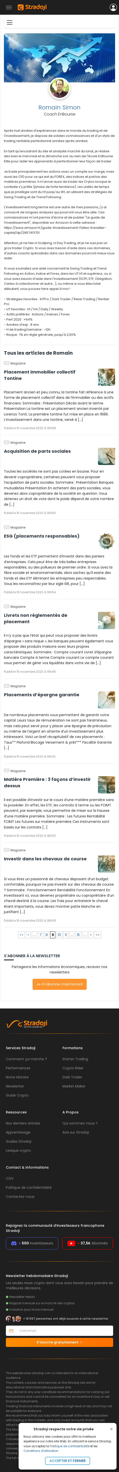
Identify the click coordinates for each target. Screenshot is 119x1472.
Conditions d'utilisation (41, 1451)
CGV (9, 1178)
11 (66, 934)
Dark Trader (72, 1077)
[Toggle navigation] (9, 22)
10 (59, 934)
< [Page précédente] (28, 934)
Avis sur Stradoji (75, 1132)
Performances (18, 1068)
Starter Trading (75, 1059)
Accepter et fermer (67, 1460)
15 (78, 934)
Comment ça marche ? (26, 1059)
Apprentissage (18, 1132)
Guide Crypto (17, 1095)
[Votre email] (64, 1331)
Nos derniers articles (23, 1123)
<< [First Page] (22, 934)
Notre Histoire (17, 1077)
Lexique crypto (18, 1150)
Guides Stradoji (18, 1141)
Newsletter (15, 1086)
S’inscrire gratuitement (59, 1342)
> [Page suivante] (91, 934)
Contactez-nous (20, 1196)
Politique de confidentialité (69, 1446)
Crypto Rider (72, 1068)
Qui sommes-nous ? (80, 1123)
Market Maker (73, 1086)
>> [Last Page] (98, 934)
